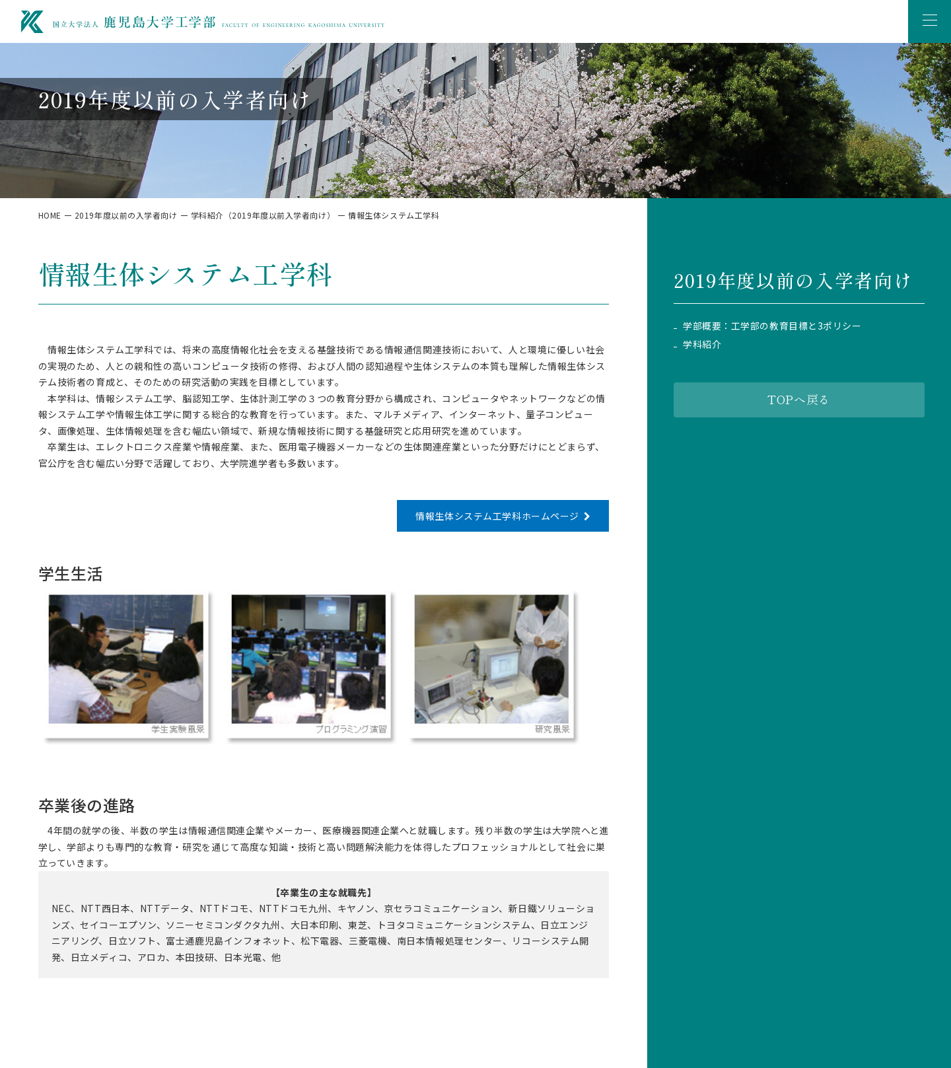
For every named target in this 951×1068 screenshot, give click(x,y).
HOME (49, 215)
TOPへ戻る (798, 399)
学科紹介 (702, 344)
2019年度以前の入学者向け (126, 215)
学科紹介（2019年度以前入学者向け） (263, 215)
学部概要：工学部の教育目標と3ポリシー (772, 326)
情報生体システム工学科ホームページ (497, 515)
